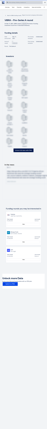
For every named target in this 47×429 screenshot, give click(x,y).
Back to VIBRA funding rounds (14, 15)
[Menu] (45, 2)
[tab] (7, 7)
